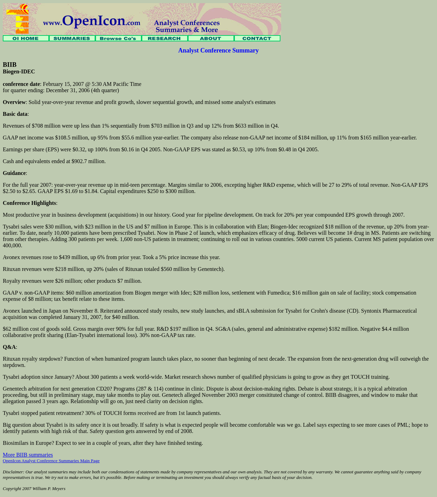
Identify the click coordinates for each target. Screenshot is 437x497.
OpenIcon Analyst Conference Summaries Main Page (51, 460)
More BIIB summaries (28, 455)
